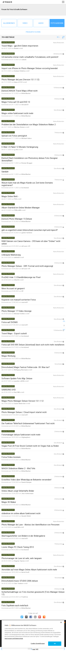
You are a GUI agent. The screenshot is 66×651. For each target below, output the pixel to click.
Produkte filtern (33, 32)
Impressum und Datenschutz (14, 638)
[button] (58, 37)
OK (55, 643)
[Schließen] (61, 622)
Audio (40, 23)
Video (25, 23)
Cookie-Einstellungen (38, 643)
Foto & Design (57, 23)
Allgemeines (9, 23)
